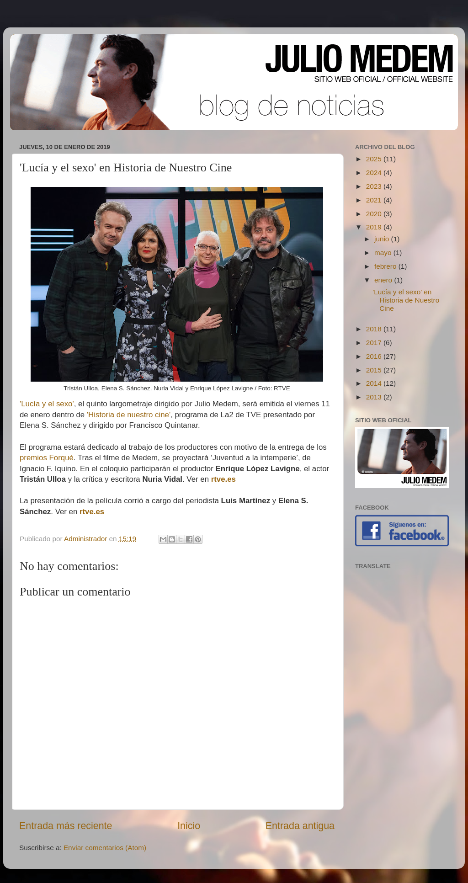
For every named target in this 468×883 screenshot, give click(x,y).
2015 (374, 370)
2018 (374, 329)
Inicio (188, 825)
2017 (374, 342)
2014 (374, 383)
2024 (374, 172)
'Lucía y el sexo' (47, 403)
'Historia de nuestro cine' (128, 414)
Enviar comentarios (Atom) (105, 847)
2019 (374, 227)
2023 (374, 186)
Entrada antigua (300, 825)
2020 (374, 214)
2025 (374, 159)
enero (384, 280)
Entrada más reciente (65, 825)
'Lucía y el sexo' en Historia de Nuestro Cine (405, 300)
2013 (374, 397)
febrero (386, 266)
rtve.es (223, 479)
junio (382, 239)
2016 (374, 356)
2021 (374, 200)
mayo (384, 252)
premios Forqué (47, 457)
